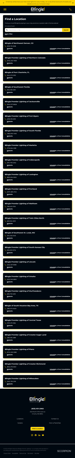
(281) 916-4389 (11, 337)
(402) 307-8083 (11, 265)
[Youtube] (43, 435)
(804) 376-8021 (11, 367)
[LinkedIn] (39, 435)
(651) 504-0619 (11, 221)
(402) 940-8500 (12, 279)
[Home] (38, 9)
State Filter (9, 34)
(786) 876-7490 (12, 133)
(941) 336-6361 (11, 90)
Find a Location (37, 428)
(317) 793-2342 (11, 162)
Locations (20, 419)
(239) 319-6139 (11, 119)
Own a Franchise (55, 423)
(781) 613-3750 (11, 206)
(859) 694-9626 (12, 177)
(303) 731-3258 (11, 46)
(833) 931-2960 (37, 409)
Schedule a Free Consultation (60, 48)
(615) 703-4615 (11, 294)
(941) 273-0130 (11, 75)
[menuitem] (7, 453)
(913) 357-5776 (11, 250)
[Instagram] (32, 435)
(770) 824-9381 (11, 148)
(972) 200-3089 (12, 352)
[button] (73, 2)
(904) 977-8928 (12, 104)
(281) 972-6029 (11, 308)
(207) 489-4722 (12, 192)
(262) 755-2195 (11, 381)
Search (66, 30)
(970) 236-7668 (12, 60)
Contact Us (55, 419)
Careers (20, 423)
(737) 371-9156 (11, 323)
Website (10, 48)
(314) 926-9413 (11, 235)
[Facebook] (36, 435)
